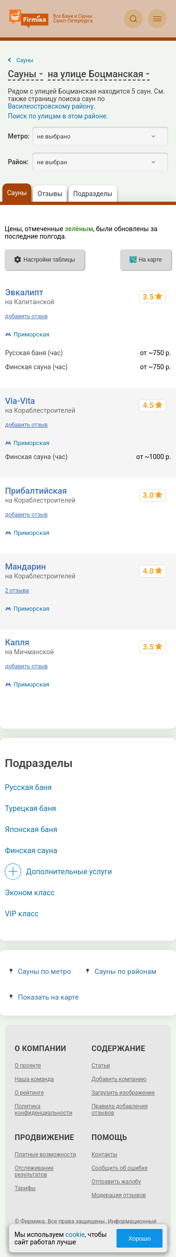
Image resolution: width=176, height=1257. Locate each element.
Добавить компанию (119, 1079)
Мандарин (25, 566)
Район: (18, 162)
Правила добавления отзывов (120, 1109)
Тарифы (25, 1188)
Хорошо (139, 1238)
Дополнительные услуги (69, 871)
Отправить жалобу (116, 1181)
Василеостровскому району (51, 106)
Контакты (104, 1154)
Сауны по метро (40, 971)
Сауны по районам (121, 971)
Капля (17, 642)
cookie (74, 1234)
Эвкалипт (24, 292)
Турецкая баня (30, 808)
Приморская (31, 334)
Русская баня (28, 787)
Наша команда (34, 1079)
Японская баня (31, 829)
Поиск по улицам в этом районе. (58, 116)
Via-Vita (20, 401)
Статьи (101, 1065)
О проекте (28, 1065)
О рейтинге (29, 1092)
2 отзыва (17, 590)
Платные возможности (45, 1154)
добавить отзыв (26, 316)
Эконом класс (29, 892)
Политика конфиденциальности (43, 1109)
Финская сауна (31, 850)
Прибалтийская (36, 491)
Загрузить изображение (123, 1092)
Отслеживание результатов (34, 1171)
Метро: (19, 136)
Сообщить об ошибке (119, 1168)
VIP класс (21, 913)
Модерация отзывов (119, 1195)
